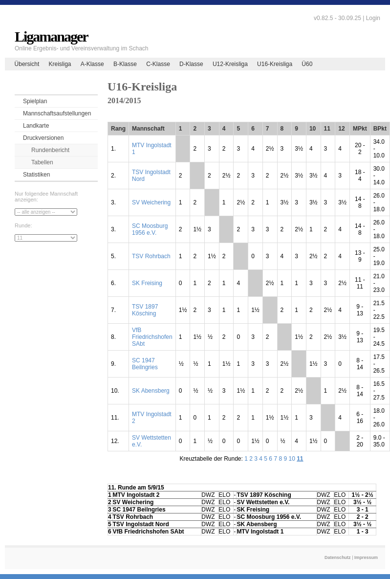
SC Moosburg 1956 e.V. (150, 229)
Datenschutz (338, 557)
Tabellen (42, 162)
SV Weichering (151, 202)
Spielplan (35, 101)
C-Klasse (158, 64)
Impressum (366, 557)
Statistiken (36, 174)
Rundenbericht (50, 150)
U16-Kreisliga (274, 64)
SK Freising (147, 283)
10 (291, 458)
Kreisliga (59, 64)
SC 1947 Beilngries (145, 364)
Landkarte (36, 125)
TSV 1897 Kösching (145, 310)
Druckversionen (43, 137)
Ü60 (307, 64)
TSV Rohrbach (151, 256)
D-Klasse (191, 64)
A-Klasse (92, 64)
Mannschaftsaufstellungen (57, 113)
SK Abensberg (151, 390)
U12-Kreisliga (230, 64)
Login (373, 18)
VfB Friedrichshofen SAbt (152, 337)
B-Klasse (125, 64)
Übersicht (27, 64)
